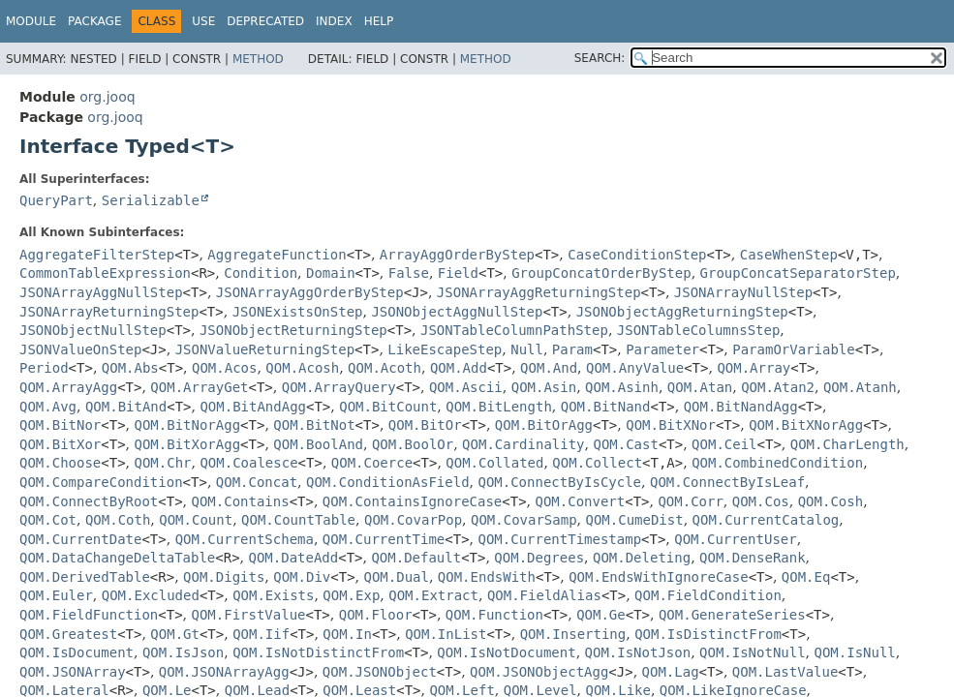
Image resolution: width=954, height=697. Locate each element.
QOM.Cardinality (523, 444)
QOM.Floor (376, 614)
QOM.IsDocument (76, 652)
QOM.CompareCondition (101, 482)
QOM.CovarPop (413, 520)
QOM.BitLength (499, 406)
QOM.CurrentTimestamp (559, 539)
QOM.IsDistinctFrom (708, 634)
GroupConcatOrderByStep (601, 273)
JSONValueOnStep (80, 349)
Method (258, 59)
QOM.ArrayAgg (68, 387)
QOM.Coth (117, 520)
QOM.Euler (56, 595)
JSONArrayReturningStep (109, 311)
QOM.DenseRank (752, 557)
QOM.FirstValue (249, 614)
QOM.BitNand (606, 406)
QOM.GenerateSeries (732, 614)
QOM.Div (301, 577)
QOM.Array (753, 368)
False (408, 273)
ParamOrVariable (793, 349)
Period (44, 368)
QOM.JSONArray (72, 672)
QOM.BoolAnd (318, 444)
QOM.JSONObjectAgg (539, 672)
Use (203, 21)
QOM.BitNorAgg (188, 425)
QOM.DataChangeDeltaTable (117, 557)
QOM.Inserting (573, 634)
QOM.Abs (130, 368)
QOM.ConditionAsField (388, 482)
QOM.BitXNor (671, 425)
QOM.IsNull (855, 652)
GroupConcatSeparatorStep (798, 273)
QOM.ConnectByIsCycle (559, 482)
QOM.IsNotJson (638, 652)
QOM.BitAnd (126, 406)
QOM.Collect (597, 462)
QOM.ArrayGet (199, 387)
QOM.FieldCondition (708, 595)
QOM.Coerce (372, 462)
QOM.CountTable (298, 520)
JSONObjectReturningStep (293, 330)
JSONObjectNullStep (93, 330)
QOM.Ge (601, 614)
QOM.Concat (256, 482)
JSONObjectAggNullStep (456, 311)
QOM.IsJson (183, 652)
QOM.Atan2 (778, 387)
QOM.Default (416, 557)
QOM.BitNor (60, 425)
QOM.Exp (351, 595)
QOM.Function (494, 614)
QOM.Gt (175, 634)
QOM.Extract (433, 595)
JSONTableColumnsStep (699, 330)
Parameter (662, 349)
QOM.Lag (670, 672)
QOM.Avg (48, 406)
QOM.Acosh (302, 368)
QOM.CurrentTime (384, 539)
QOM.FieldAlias (544, 595)
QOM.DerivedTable (84, 577)
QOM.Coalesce (248, 462)
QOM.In (347, 634)
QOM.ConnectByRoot (88, 501)
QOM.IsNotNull (752, 652)
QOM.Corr (690, 501)
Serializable (151, 200)
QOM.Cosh (830, 501)
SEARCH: (600, 58)
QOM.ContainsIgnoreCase (412, 501)
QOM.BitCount (388, 406)
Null (526, 349)
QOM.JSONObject (380, 672)
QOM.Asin (543, 387)
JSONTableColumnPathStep (514, 330)
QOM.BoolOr (412, 444)
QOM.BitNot (313, 425)
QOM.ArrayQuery (339, 387)
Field (458, 273)
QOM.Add (458, 368)
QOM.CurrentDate (80, 539)
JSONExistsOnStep (297, 311)
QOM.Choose (60, 462)
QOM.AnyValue (635, 368)
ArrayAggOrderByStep (457, 254)
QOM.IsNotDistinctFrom (318, 652)
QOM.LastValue (785, 672)
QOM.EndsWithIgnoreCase (658, 577)
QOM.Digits (223, 577)
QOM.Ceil (724, 444)
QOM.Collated (494, 462)
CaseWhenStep (789, 254)
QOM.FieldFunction (88, 614)
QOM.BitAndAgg (253, 406)
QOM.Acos (224, 368)
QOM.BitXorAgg (188, 444)
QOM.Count (195, 520)
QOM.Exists (273, 595)
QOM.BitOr (425, 425)
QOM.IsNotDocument (506, 652)
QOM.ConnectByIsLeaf (727, 482)
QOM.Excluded (151, 595)
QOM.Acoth (384, 368)
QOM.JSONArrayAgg (224, 672)
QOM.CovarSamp (524, 520)
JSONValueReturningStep (264, 349)
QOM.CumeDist (635, 520)
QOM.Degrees (539, 557)
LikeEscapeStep (444, 349)
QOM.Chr (163, 462)
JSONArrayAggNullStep (101, 292)
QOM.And (548, 368)
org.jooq (107, 97)
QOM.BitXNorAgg (806, 425)
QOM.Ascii (466, 387)
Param (572, 349)
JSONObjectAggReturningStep (682, 311)
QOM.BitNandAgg (741, 406)
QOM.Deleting (642, 557)
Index (334, 21)
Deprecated (265, 21)
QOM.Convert (581, 501)
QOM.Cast (625, 444)
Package (94, 21)
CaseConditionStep (637, 254)
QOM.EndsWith (487, 577)
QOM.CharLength (847, 444)
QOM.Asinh (622, 387)
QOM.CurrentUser (735, 539)
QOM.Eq (806, 577)
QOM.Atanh (860, 387)
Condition (260, 273)
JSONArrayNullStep (743, 292)
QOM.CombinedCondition (777, 462)
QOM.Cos (760, 501)
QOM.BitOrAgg (544, 425)
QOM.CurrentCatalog (766, 520)
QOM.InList (445, 634)
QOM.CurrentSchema (244, 539)
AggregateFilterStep (96, 254)
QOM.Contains (241, 501)
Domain (330, 273)
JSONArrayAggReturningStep (539, 292)
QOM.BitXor (60, 444)
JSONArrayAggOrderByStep (310, 292)
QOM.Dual (395, 577)
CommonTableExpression (105, 273)
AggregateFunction (276, 254)
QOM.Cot (48, 520)
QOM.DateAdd (294, 557)
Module (31, 21)
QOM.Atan (699, 387)
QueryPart (56, 200)
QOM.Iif (261, 634)
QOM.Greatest (68, 634)
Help (379, 21)
